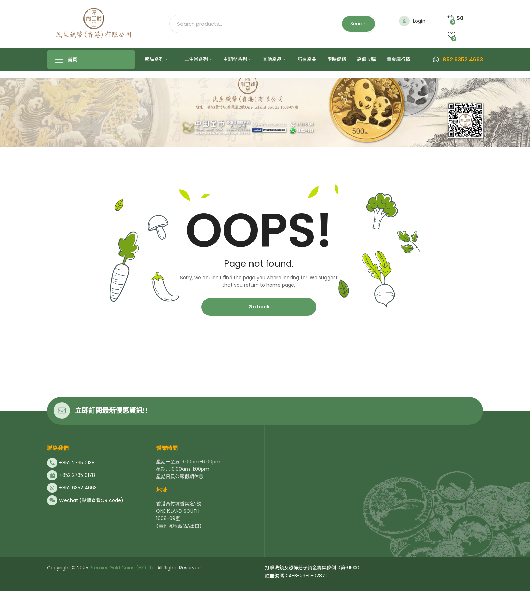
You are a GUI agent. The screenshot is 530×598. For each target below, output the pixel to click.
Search (358, 23)
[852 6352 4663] (436, 59)
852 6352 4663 (463, 59)
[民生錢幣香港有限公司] (372, 506)
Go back (258, 306)
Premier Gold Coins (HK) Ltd (121, 567)
